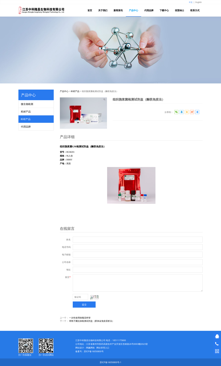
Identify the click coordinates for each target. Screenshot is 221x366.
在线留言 (67, 228)
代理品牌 (148, 10)
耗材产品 (26, 111)
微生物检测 (27, 104)
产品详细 (67, 136)
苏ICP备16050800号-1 (110, 362)
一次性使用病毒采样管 (80, 317)
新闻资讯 (118, 10)
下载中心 (164, 10)
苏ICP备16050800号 (94, 351)
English (198, 2)
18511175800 (119, 340)
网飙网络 (90, 347)
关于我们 (102, 10)
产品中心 (133, 10)
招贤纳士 (179, 10)
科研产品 (26, 119)
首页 (89, 10)
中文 (191, 2)
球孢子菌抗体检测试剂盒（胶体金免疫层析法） (91, 320)
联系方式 (195, 10)
